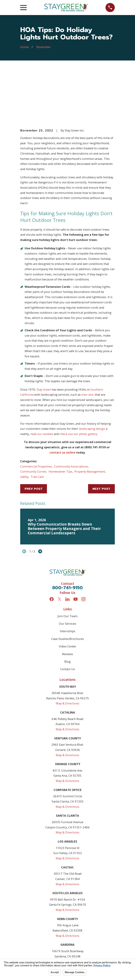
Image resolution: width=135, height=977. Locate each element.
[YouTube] (75, 546)
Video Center (67, 593)
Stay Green (44, 336)
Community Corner (33, 418)
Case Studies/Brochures (67, 586)
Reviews (67, 601)
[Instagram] (83, 546)
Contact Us (67, 616)
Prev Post (34, 435)
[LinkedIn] (67, 546)
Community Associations (71, 413)
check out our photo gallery (78, 381)
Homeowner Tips (60, 418)
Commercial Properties (36, 413)
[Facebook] (52, 546)
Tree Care (37, 424)
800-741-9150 (67, 534)
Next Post (101, 435)
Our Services (67, 570)
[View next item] (40, 498)
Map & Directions (67, 650)
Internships (67, 578)
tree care (87, 341)
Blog (67, 608)
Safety (24, 424)
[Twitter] (59, 546)
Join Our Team (67, 563)
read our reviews (41, 381)
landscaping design (92, 375)
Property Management (89, 418)
